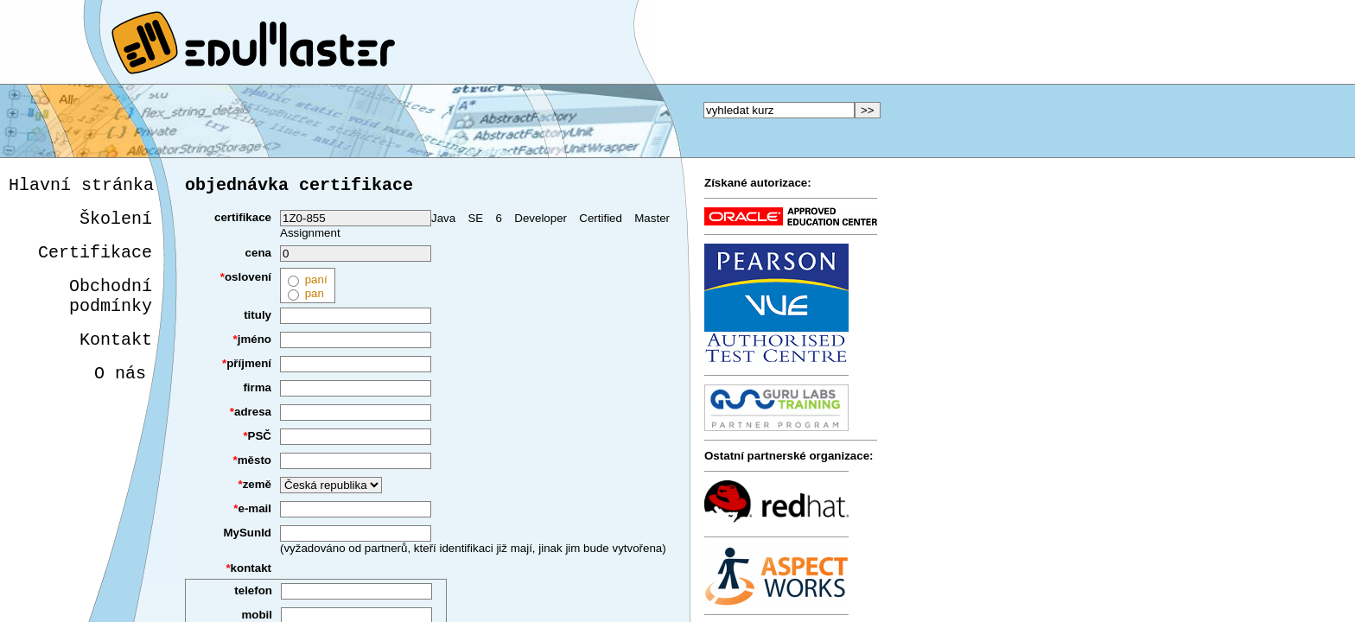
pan (315, 296)
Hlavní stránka (81, 187)
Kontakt (113, 359)
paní (316, 282)
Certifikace (95, 261)
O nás (117, 396)
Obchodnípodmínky (110, 310)
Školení (116, 224)
